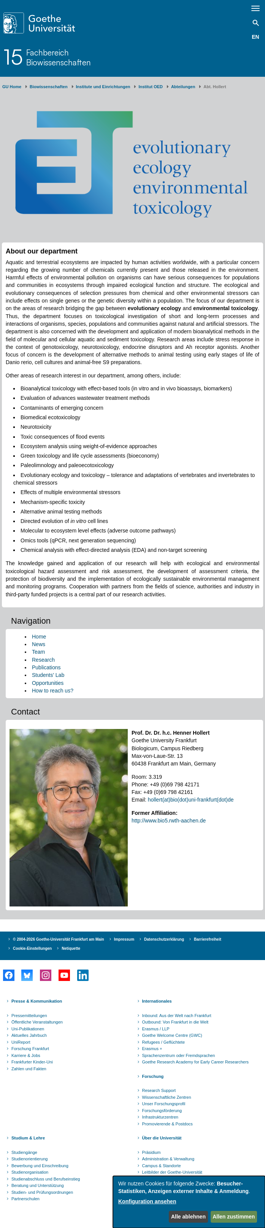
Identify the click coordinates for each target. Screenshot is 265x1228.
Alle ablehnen (188, 1217)
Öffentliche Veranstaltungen (37, 1022)
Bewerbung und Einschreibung (39, 1165)
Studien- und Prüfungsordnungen (42, 1192)
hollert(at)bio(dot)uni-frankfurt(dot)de (191, 800)
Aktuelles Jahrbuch (29, 1035)
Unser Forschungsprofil (164, 1103)
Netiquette (71, 948)
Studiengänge (24, 1152)
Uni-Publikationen (27, 1029)
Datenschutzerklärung (164, 939)
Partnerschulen (25, 1198)
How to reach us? (52, 691)
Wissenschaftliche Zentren (166, 1097)
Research (43, 660)
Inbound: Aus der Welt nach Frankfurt (176, 1015)
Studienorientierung (29, 1159)
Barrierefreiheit (207, 939)
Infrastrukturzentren (160, 1117)
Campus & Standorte (161, 1165)
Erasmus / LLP (156, 1029)
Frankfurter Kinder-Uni (32, 1062)
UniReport (20, 1042)
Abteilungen (183, 86)
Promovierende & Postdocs (167, 1124)
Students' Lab (48, 675)
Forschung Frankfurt (30, 1048)
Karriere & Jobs (25, 1055)
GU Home (11, 86)
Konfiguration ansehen (147, 1201)
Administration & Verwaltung (168, 1159)
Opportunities (47, 683)
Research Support (159, 1090)
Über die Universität (162, 1138)
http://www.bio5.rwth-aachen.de (169, 821)
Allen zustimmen (234, 1217)
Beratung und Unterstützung (37, 1185)
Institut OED (150, 86)
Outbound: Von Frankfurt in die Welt (175, 1022)
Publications (46, 667)
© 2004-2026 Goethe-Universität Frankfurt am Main (58, 939)
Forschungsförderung (162, 1110)
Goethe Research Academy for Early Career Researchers (195, 1062)
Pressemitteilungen (29, 1015)
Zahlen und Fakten (28, 1068)
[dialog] (189, 1202)
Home (39, 637)
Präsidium (151, 1152)
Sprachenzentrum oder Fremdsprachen (178, 1055)
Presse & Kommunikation (36, 1001)
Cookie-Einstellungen (32, 948)
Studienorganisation (29, 1172)
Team (38, 652)
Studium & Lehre (28, 1138)
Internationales (157, 1001)
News (38, 644)
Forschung (153, 1076)
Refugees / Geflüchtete (163, 1042)
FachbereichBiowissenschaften (58, 57)
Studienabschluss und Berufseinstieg (45, 1179)
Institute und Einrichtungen (103, 86)
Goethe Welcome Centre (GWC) (172, 1035)
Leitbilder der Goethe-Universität (172, 1172)
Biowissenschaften (49, 86)
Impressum (124, 939)
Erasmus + (152, 1048)
